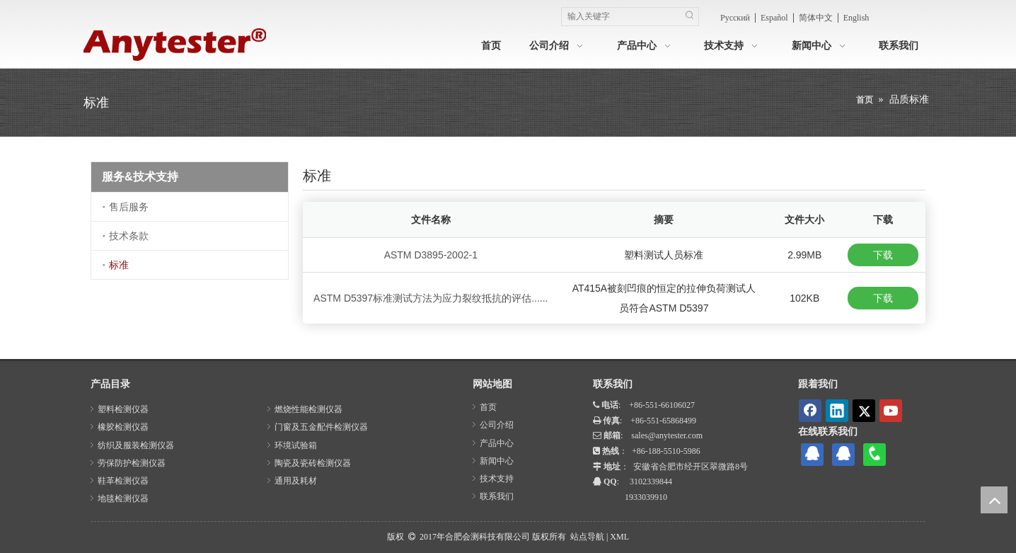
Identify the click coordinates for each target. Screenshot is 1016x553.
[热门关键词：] (689, 16)
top (994, 499)
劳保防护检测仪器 (132, 463)
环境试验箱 (296, 445)
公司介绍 (497, 425)
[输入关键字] (621, 16)
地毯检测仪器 (123, 498)
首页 (488, 407)
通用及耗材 (296, 481)
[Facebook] (810, 410)
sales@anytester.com (667, 435)
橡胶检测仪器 (123, 427)
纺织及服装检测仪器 (136, 445)
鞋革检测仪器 (123, 481)
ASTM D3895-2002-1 (431, 255)
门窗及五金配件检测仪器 (321, 427)
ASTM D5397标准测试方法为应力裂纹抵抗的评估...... (430, 298)
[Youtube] (890, 410)
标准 (119, 264)
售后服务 (129, 206)
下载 (883, 255)
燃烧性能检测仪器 (308, 409)
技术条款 (129, 235)
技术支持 (497, 479)
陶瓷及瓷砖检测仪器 (313, 463)
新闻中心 (497, 461)
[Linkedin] (837, 410)
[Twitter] (864, 410)
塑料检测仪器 (123, 409)
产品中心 (497, 443)
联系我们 (497, 496)
